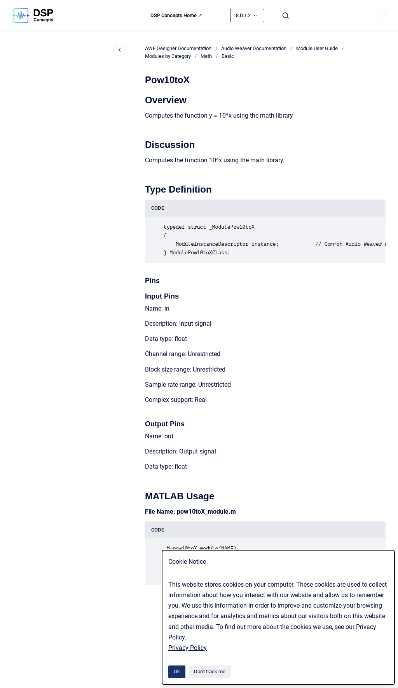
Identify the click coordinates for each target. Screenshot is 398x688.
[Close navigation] (119, 50)
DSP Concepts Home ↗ (176, 15)
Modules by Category (168, 56)
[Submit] (285, 15)
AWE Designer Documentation (178, 48)
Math (206, 56)
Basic (228, 56)
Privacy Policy (187, 648)
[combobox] (331, 15)
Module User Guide (317, 48)
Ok (177, 671)
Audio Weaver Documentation (253, 48)
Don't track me (209, 671)
